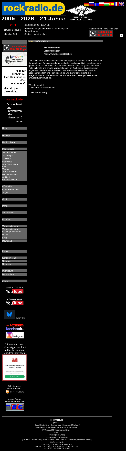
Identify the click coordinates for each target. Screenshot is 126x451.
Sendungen (67, 425)
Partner (52, 435)
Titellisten (75, 425)
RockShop (60, 435)
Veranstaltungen (51, 437)
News (61, 437)
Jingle (68, 430)
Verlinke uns (36, 440)
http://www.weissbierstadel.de (58, 54)
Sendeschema (56, 425)
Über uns (64, 440)
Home (37, 425)
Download (26, 440)
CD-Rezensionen (58, 430)
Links (66, 437)
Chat (57, 432)
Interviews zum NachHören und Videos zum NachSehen (56, 427)
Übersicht (72, 440)
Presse (44, 440)
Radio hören (44, 425)
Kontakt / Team (53, 440)
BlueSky (14, 318)
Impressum (81, 440)
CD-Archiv (47, 430)
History (56, 423)
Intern (88, 440)
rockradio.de (56, 420)
